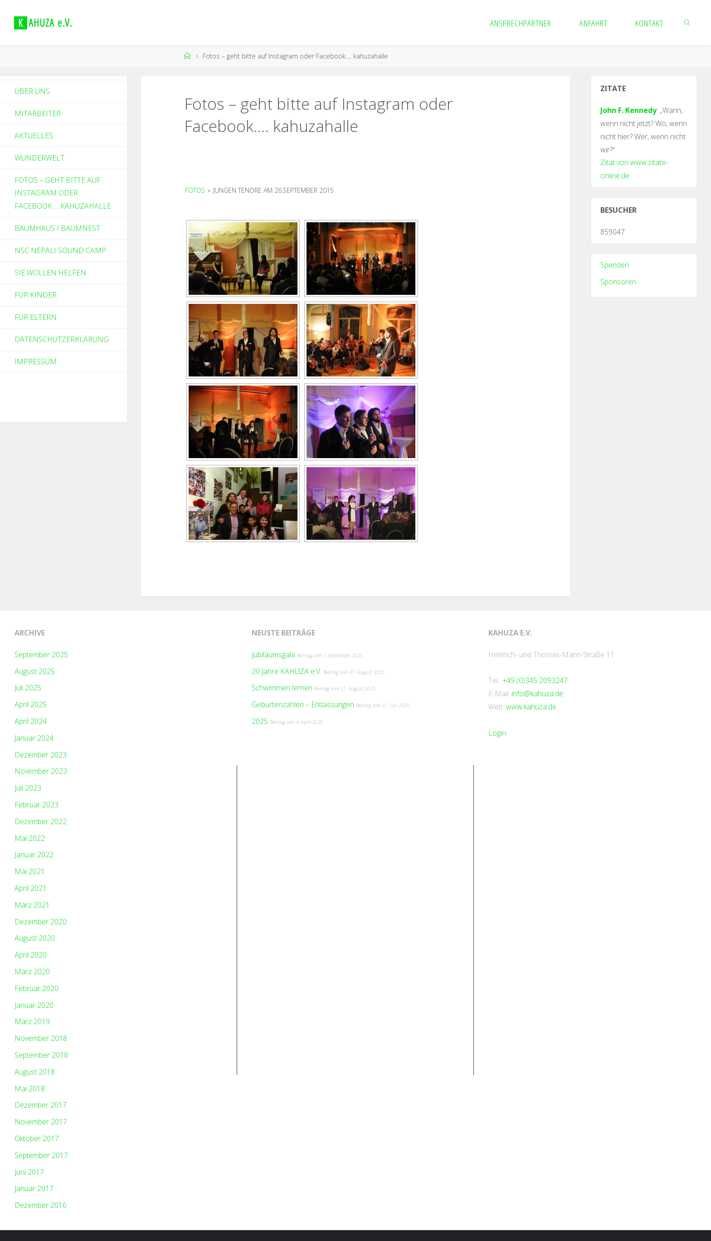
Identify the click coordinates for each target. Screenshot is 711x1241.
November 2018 (41, 1038)
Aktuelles (34, 136)
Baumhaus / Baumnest (57, 228)
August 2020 (35, 938)
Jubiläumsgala (273, 655)
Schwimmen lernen (282, 688)
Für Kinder (36, 295)
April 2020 (31, 955)
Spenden (614, 265)
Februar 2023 (36, 805)
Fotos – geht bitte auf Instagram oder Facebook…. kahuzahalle (63, 193)
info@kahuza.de (537, 694)
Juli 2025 (28, 688)
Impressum (36, 361)
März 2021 (32, 905)
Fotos (195, 190)
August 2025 (35, 671)
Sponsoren (618, 282)
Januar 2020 (34, 1005)
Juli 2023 (28, 788)
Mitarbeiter (38, 113)
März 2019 (32, 1021)
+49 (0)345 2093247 (535, 680)
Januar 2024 (34, 738)
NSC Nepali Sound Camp (60, 250)
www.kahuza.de (531, 707)
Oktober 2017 (37, 1138)
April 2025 (31, 704)
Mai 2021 (30, 871)
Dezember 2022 (41, 821)
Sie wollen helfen (50, 273)
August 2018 (35, 1072)
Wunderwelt (39, 158)
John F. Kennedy (628, 110)
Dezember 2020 (41, 922)
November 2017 (41, 1122)
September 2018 (41, 1055)
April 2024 (31, 721)
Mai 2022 (30, 838)
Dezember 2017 (41, 1105)
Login (497, 733)
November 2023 (41, 771)
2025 (260, 721)
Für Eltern (36, 317)
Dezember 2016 (41, 1205)
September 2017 (41, 1155)
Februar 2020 (36, 988)
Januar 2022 (34, 855)
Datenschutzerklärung (62, 339)
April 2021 (31, 888)
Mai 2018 (30, 1089)
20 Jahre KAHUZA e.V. (286, 671)
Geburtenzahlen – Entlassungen (303, 704)
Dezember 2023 (41, 755)
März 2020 (32, 972)
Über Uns (32, 91)
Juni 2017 (29, 1172)
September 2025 (41, 655)
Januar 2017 (34, 1188)
